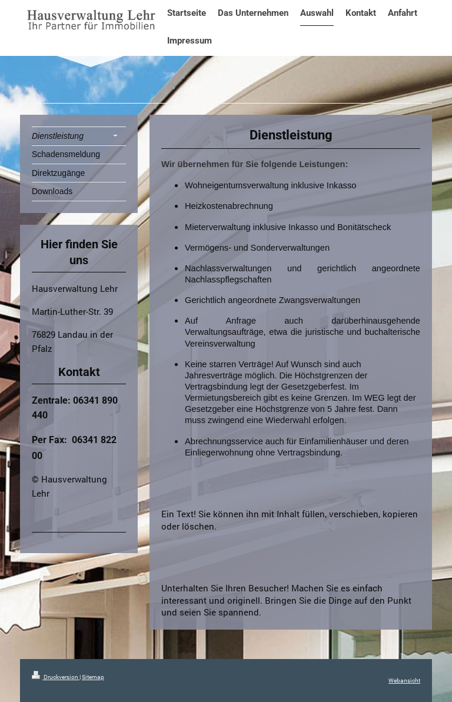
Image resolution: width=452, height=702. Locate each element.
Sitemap (93, 677)
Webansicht (404, 680)
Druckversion (55, 677)
